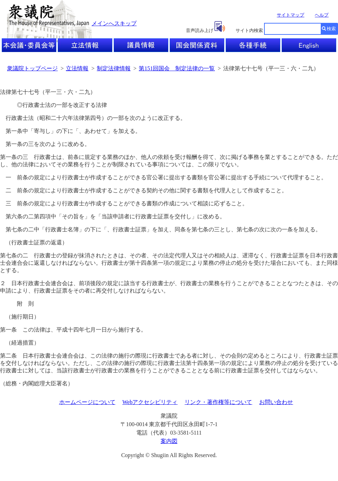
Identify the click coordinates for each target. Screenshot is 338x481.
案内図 (169, 441)
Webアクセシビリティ (150, 402)
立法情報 (77, 68)
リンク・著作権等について (218, 402)
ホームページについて (87, 402)
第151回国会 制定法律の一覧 (177, 68)
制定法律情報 (114, 68)
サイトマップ (290, 15)
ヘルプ (321, 15)
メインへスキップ (114, 23)
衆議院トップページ (32, 68)
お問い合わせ (276, 402)
